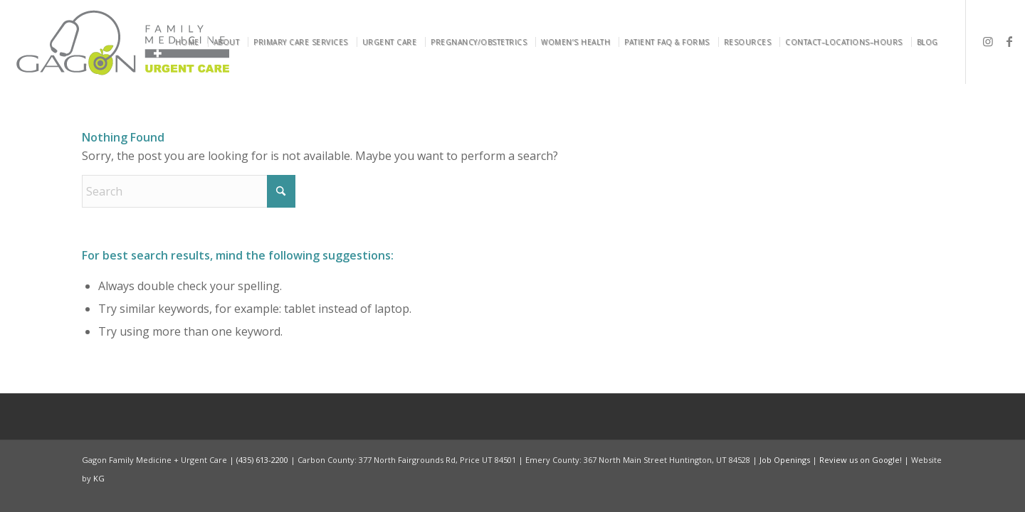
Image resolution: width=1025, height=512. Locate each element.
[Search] (188, 191)
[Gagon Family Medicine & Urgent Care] (124, 42)
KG (99, 478)
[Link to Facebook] (1009, 41)
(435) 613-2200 (262, 459)
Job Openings (784, 459)
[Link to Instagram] (988, 41)
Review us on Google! (860, 459)
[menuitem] (190, 42)
